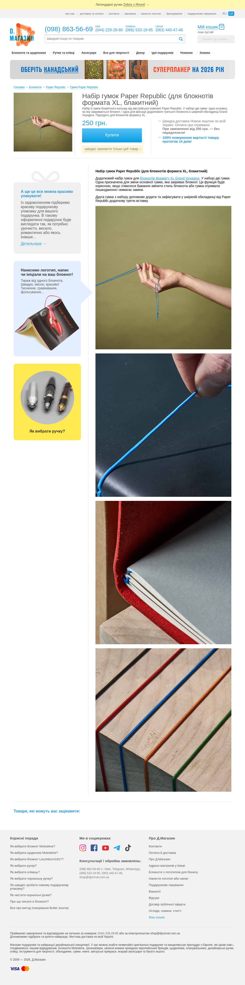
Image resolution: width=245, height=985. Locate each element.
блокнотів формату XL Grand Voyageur (170, 178)
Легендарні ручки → (122, 5)
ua (231, 13)
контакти (114, 13)
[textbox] (111, 39)
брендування (174, 13)
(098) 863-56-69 (69, 29)
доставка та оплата (92, 13)
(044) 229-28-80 (108, 933)
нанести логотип (151, 13)
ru (225, 13)
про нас (70, 13)
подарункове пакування (202, 13)
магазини (130, 13)
